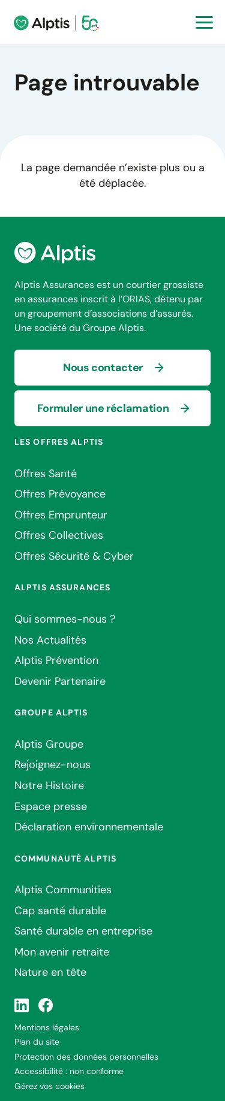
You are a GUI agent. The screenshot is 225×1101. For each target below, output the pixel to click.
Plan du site (36, 1041)
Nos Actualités (50, 640)
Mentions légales (46, 1027)
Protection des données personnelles (86, 1056)
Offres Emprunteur (60, 515)
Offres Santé (45, 473)
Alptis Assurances (62, 587)
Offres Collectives (58, 535)
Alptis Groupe (48, 744)
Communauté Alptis (65, 858)
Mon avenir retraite (61, 952)
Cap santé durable (60, 910)
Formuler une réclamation (103, 408)
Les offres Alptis (58, 441)
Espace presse (50, 806)
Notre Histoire (49, 785)
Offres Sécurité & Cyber (74, 556)
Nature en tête (50, 972)
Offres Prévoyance (60, 494)
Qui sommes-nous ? (64, 619)
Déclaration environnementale (88, 827)
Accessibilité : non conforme (69, 1071)
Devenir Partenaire (60, 681)
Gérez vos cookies (49, 1086)
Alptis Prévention (56, 660)
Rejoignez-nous (52, 764)
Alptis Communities (63, 889)
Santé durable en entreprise (83, 931)
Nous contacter (103, 367)
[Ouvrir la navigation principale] (204, 22)
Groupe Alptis (51, 712)
